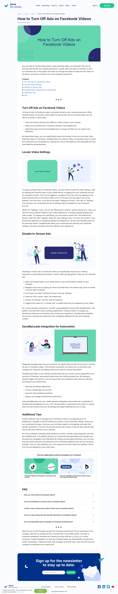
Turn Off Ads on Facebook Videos (37, 82)
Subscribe (71, 572)
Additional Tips (30, 93)
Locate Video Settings (32, 84)
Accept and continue (40, 590)
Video (74, 5)
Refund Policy (71, 587)
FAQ (25, 95)
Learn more (20, 592)
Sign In (95, 5)
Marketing (46, 5)
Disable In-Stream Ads (33, 87)
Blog (26, 14)
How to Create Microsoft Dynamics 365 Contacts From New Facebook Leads (75, 476)
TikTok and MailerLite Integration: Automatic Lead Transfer (40, 476)
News (38, 5)
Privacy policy (46, 587)
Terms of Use (59, 587)
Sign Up (107, 5)
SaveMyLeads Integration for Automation (40, 90)
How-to (54, 5)
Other (67, 5)
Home (19, 14)
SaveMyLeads (77, 536)
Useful (61, 5)
